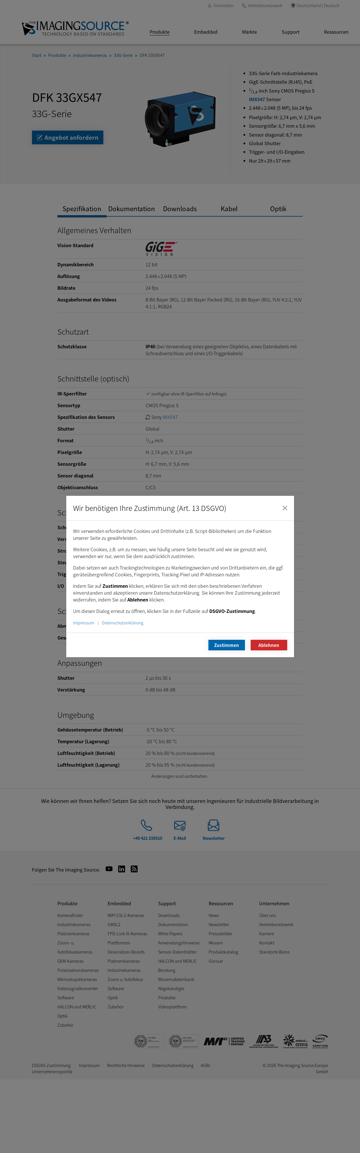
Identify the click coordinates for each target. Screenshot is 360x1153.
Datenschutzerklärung (122, 623)
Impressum (83, 623)
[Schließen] (285, 508)
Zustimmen (226, 645)
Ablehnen (268, 645)
